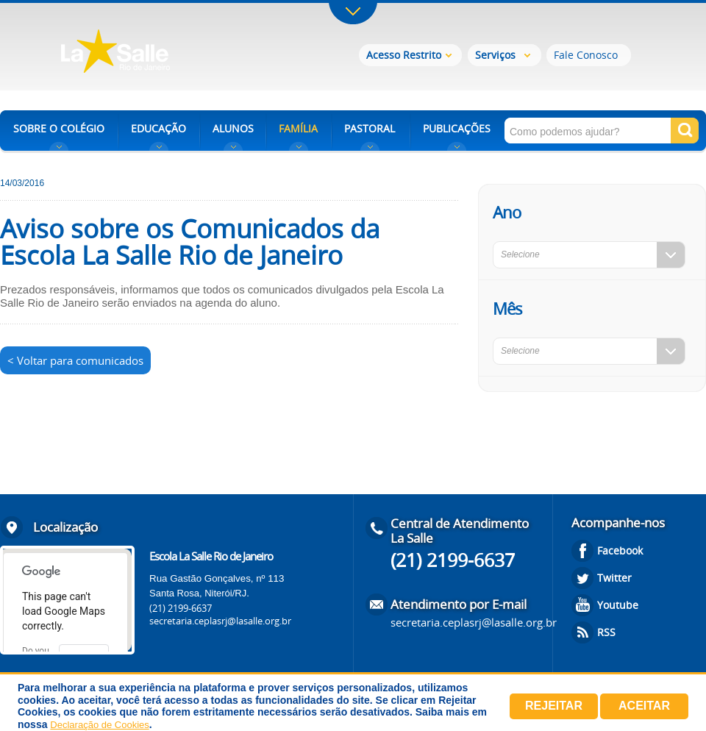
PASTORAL (369, 128)
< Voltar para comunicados (75, 360)
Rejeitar (553, 705)
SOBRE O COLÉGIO (58, 128)
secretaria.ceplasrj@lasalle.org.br (220, 620)
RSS (606, 632)
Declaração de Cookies (99, 724)
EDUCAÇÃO (158, 128)
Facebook (620, 550)
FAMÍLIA (298, 128)
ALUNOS (233, 128)
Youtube (617, 605)
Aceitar (644, 705)
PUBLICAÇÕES (457, 128)
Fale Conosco (586, 55)
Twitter (614, 578)
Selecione (520, 254)
